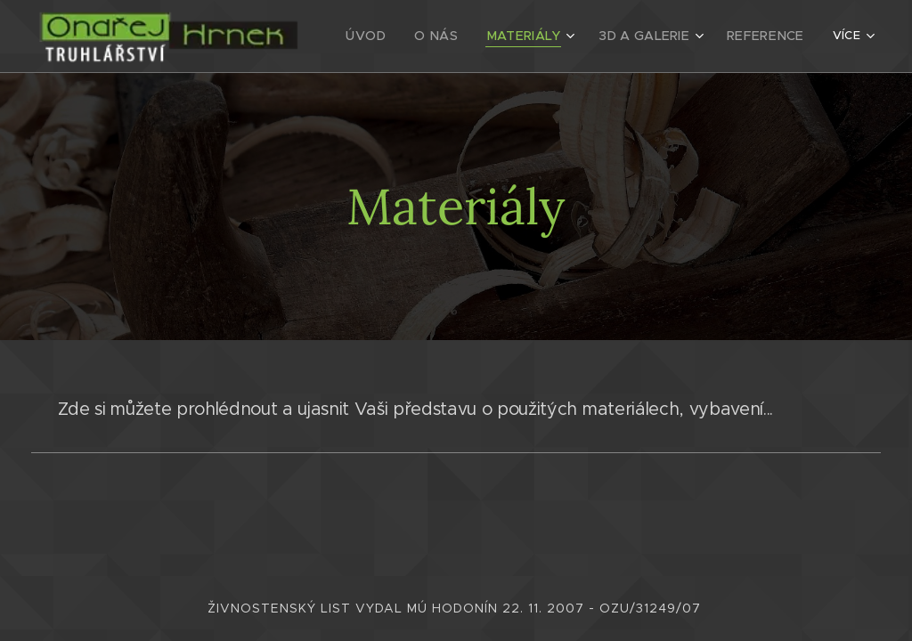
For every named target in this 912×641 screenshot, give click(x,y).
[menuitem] (395, 36)
